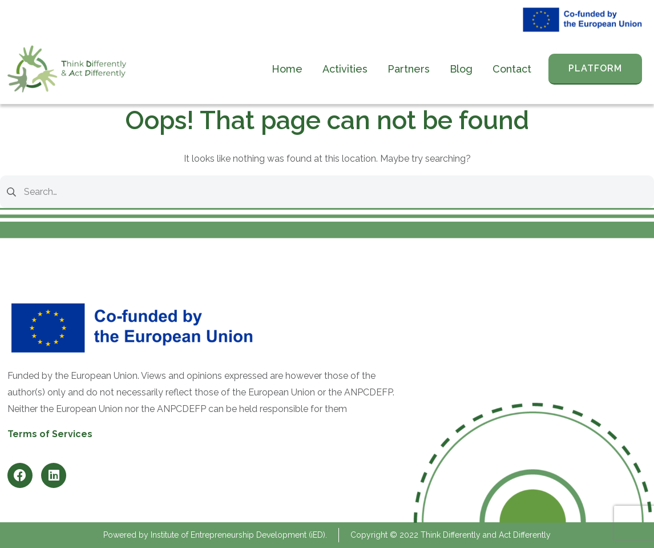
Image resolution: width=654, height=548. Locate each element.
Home (287, 69)
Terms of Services (49, 434)
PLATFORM (595, 68)
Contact (511, 69)
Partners (408, 69)
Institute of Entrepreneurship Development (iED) (238, 534)
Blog (461, 69)
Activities (345, 69)
